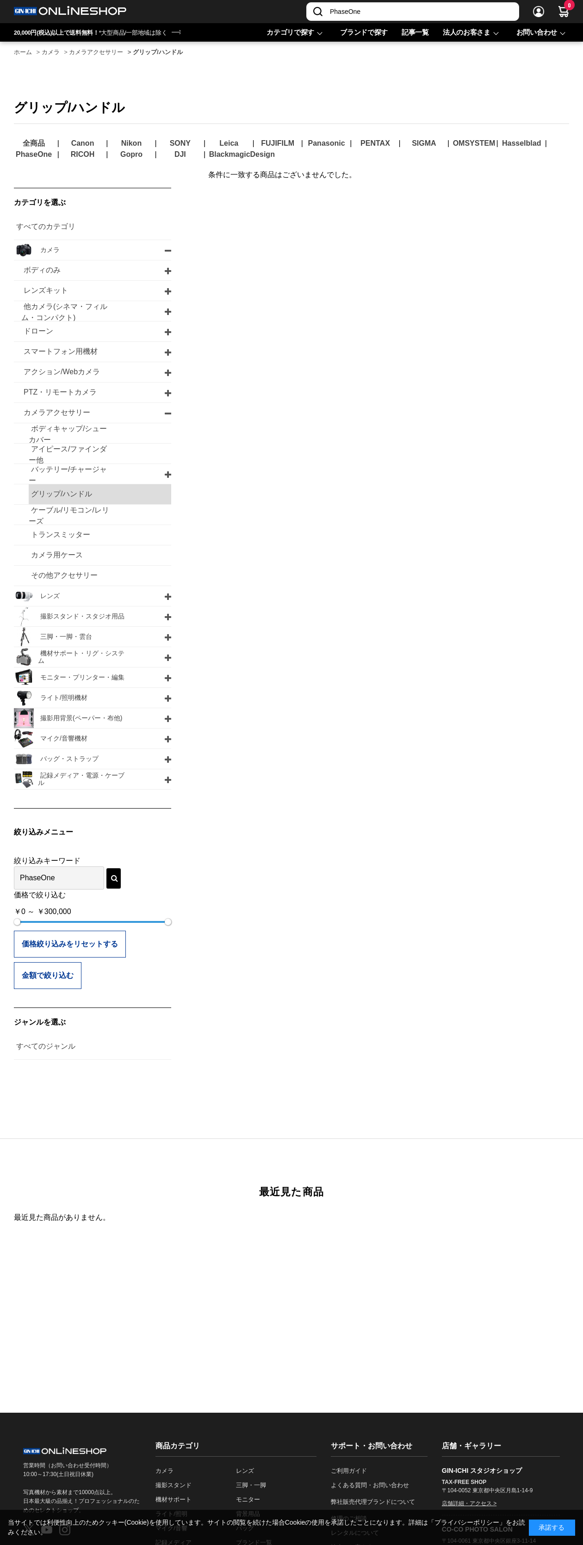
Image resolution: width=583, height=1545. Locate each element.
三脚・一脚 (251, 1485)
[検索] (318, 11)
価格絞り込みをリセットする (70, 944)
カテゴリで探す (290, 32)
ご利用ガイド (349, 1470)
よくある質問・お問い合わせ (370, 1485)
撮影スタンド (173, 1485)
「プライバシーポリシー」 (467, 1522)
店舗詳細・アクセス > (469, 1503)
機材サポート (173, 1499)
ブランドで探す (364, 32)
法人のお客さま (466, 32)
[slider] (17, 922)
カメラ (164, 1470)
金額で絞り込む (48, 975)
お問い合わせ (536, 32)
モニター (248, 1499)
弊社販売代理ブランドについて (373, 1501)
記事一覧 (415, 32)
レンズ (245, 1470)
